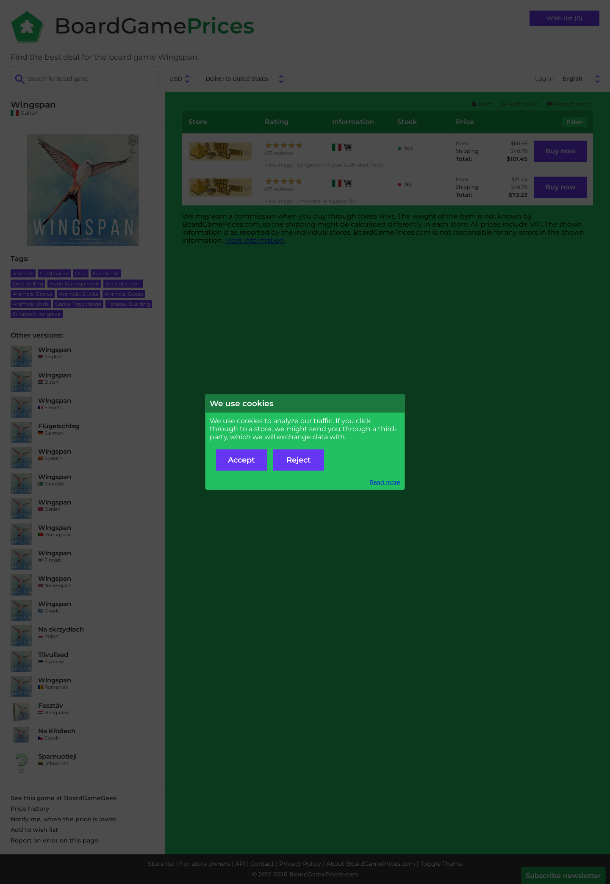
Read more (385, 482)
